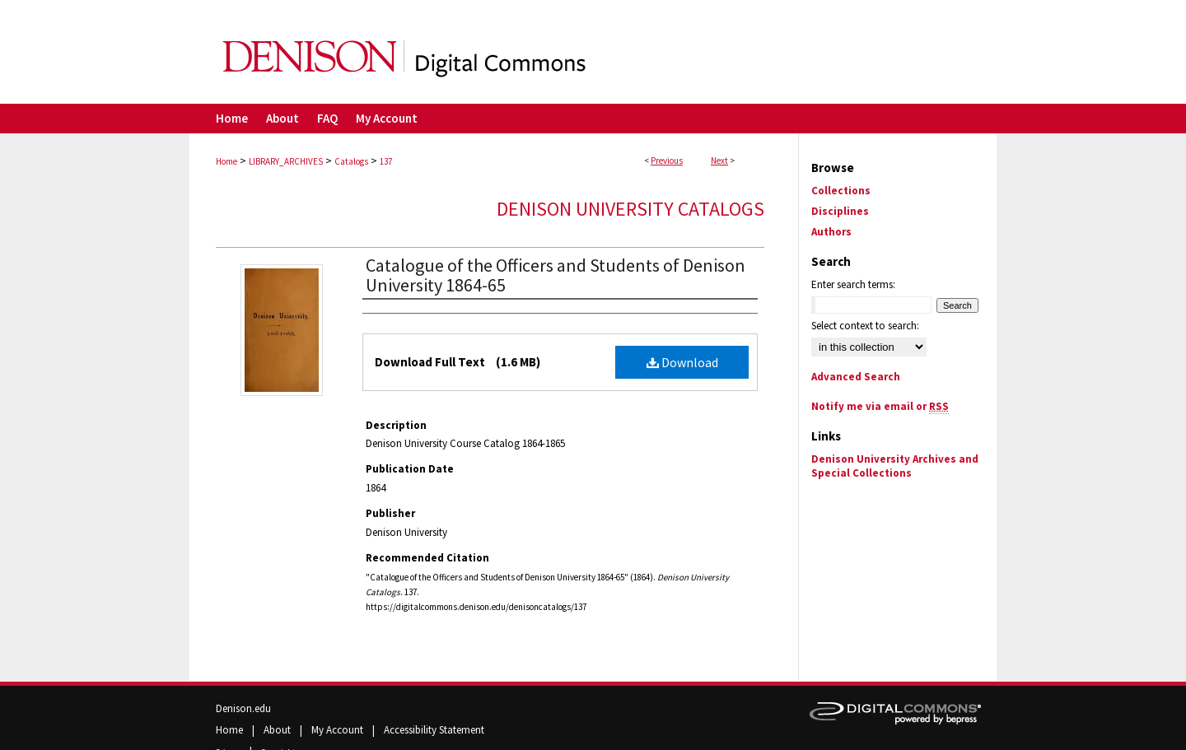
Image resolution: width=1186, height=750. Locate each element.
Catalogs (351, 161)
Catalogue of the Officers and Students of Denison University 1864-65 (555, 275)
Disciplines (840, 211)
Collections (841, 191)
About (278, 730)
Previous (667, 160)
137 (386, 161)
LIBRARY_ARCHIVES (286, 161)
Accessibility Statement (434, 730)
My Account (338, 730)
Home (226, 161)
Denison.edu (243, 708)
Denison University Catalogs (630, 208)
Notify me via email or (880, 406)
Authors (831, 232)
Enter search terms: (853, 284)
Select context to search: (865, 326)
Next (719, 160)
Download (682, 362)
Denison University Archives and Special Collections (894, 466)
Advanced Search (855, 377)
